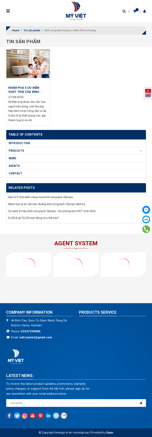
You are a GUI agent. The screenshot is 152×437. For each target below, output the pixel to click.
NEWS (13, 158)
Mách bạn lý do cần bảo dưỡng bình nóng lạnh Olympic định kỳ (46, 204)
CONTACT (15, 173)
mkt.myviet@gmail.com (35, 337)
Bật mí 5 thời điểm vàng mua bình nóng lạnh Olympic (40, 197)
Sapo (109, 432)
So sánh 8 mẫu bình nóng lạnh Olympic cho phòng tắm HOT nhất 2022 (52, 211)
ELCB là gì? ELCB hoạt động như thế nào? (33, 217)
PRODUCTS (16, 150)
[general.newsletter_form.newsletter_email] (76, 403)
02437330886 (31, 331)
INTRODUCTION (19, 143)
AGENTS (14, 165)
